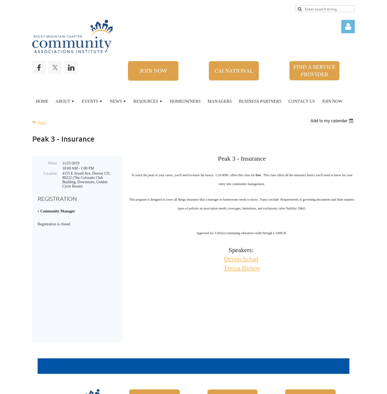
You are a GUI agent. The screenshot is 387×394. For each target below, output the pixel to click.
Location (50, 173)
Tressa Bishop (242, 267)
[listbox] (332, 120)
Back (42, 123)
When (52, 163)
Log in (348, 26)
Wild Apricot (279, 387)
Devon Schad (241, 258)
